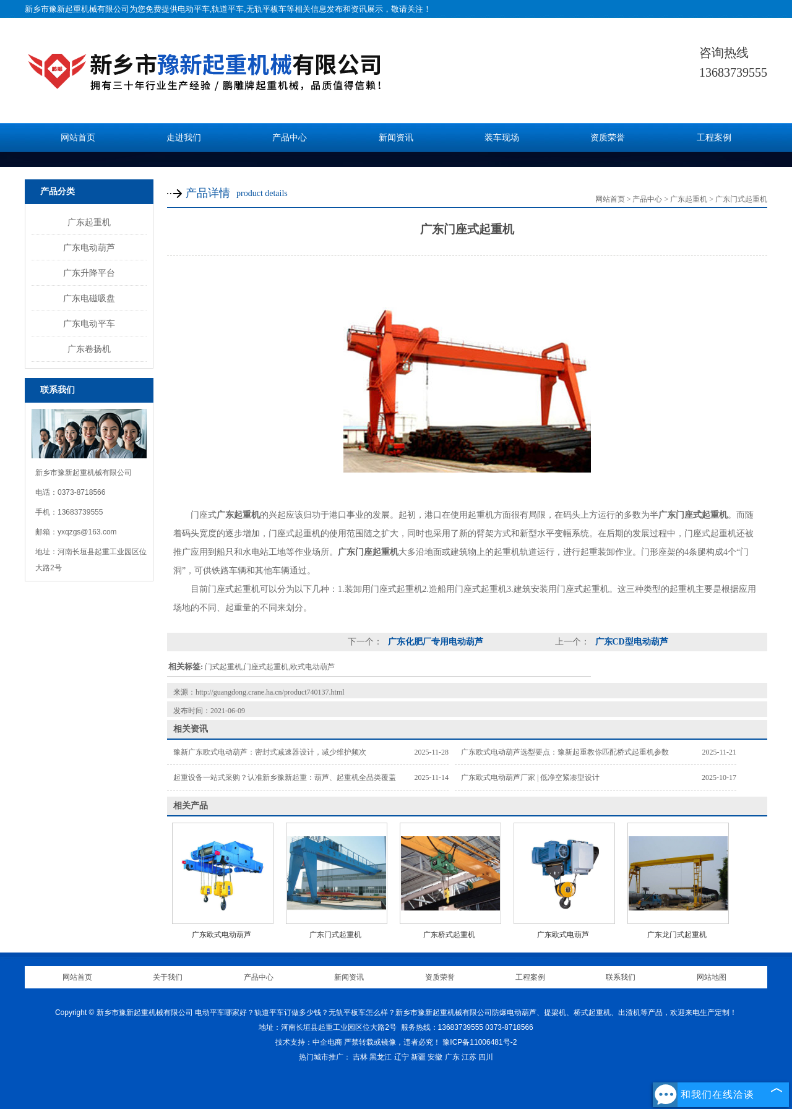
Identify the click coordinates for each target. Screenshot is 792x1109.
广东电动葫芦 (89, 247)
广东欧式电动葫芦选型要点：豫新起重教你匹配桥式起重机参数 (565, 752)
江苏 (469, 1057)
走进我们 (183, 137)
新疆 (418, 1057)
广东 (452, 1057)
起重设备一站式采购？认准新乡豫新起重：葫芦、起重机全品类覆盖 (284, 777)
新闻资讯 (396, 137)
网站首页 (78, 137)
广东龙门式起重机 (677, 934)
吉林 (360, 1057)
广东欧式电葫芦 (563, 934)
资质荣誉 (607, 137)
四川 (485, 1057)
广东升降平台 (89, 273)
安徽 (435, 1057)
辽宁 (401, 1057)
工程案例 (714, 137)
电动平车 (194, 9)
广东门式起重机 (741, 199)
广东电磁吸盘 (89, 298)
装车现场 (501, 137)
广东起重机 (89, 222)
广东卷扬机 (89, 349)
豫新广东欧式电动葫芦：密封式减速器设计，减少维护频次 (269, 752)
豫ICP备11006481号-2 (479, 1042)
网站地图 (711, 977)
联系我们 (620, 977)
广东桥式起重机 (449, 934)
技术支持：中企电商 (308, 1042)
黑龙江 (380, 1057)
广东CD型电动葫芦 (630, 641)
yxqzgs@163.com (87, 532)
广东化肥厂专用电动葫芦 (434, 641)
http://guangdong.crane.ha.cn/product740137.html (270, 692)
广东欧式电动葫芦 (221, 934)
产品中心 (289, 137)
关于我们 (168, 977)
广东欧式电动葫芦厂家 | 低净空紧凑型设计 (530, 777)
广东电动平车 (89, 323)
